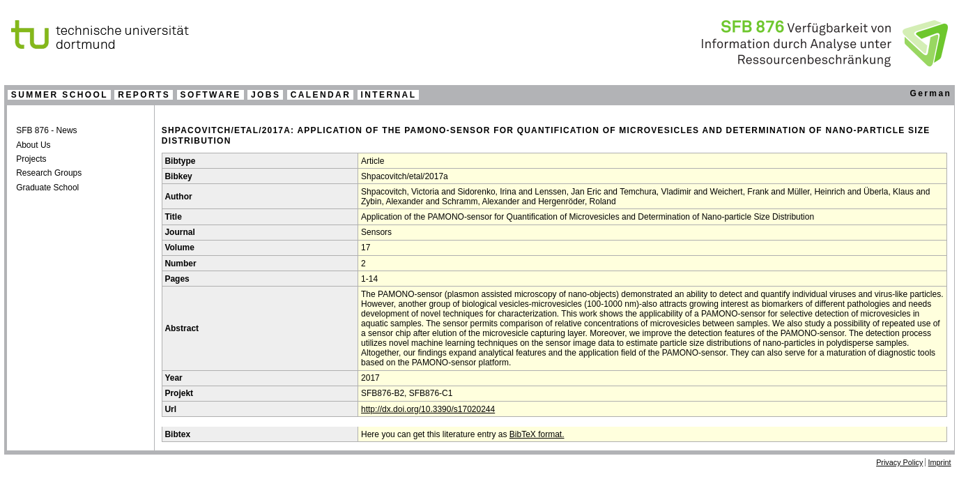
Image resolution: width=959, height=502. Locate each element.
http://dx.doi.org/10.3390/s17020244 (428, 409)
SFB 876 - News (46, 130)
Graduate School (47, 187)
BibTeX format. (537, 434)
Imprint (939, 462)
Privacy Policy (899, 462)
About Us (33, 145)
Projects (31, 159)
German (930, 93)
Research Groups (49, 173)
